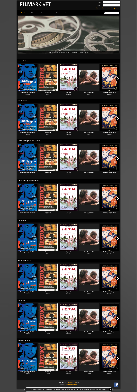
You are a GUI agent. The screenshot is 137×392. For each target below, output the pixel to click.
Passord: (99, 5)
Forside (23, 13)
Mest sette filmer (23, 61)
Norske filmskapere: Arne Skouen (28, 180)
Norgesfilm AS (72, 382)
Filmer (33, 13)
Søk (42, 13)
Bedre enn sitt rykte (109, 92)
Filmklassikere (22, 101)
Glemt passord (115, 8)
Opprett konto (106, 8)
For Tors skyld (89, 92)
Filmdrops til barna (24, 340)
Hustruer (48, 92)
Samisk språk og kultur (25, 260)
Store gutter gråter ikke (27, 92)
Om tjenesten (69, 13)
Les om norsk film (54, 13)
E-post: (100, 2)
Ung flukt (68, 92)
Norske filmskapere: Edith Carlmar (29, 141)
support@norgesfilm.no (71, 384)
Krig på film (21, 300)
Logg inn (98, 8)
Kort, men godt (22, 220)
